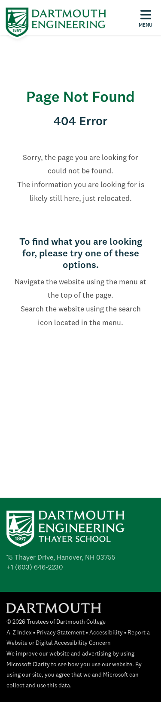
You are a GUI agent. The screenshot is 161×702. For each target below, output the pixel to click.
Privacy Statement (60, 633)
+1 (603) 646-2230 (34, 567)
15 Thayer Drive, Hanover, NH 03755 (60, 557)
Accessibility (106, 633)
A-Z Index (19, 633)
